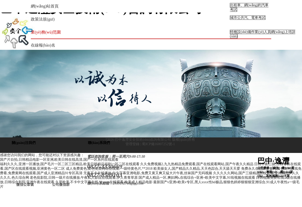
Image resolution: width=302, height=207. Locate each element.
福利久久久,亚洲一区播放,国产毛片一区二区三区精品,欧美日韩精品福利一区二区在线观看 (69, 164)
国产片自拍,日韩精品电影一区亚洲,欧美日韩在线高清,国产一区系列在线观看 (59, 159)
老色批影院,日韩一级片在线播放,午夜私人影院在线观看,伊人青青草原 (84, 177)
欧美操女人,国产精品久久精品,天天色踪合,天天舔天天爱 (197, 168)
